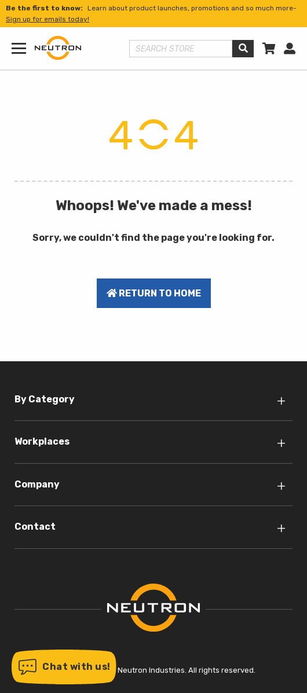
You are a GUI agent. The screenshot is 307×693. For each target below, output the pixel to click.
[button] (64, 667)
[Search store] (181, 48)
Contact (35, 526)
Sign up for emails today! (47, 19)
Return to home (154, 293)
